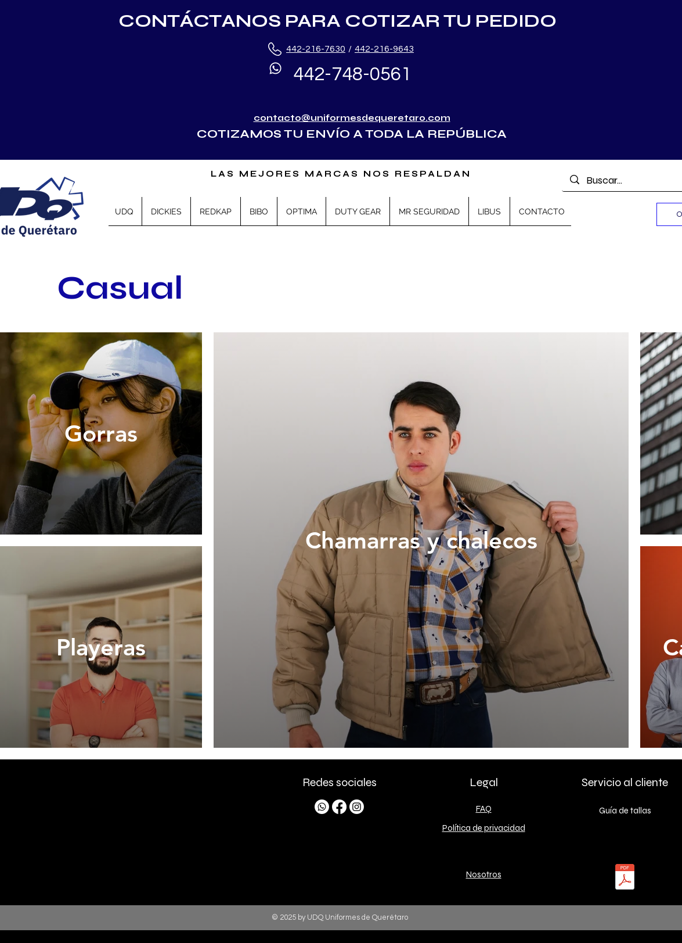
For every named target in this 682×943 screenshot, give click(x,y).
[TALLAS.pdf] (625, 878)
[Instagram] (356, 806)
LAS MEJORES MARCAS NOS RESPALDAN (341, 173)
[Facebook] (339, 806)
